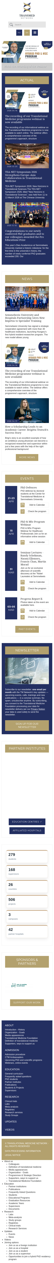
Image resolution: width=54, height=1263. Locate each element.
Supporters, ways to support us (20, 1043)
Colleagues (14, 1164)
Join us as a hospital (18, 1248)
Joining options (11, 1242)
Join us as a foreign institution (23, 1245)
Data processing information (23, 1151)
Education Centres (27, 822)
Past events (27, 629)
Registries (10, 1109)
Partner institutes (13, 1082)
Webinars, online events (16, 1063)
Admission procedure (15, 1054)
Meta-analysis (11, 1107)
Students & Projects (14, 1088)
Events (12, 1234)
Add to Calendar (37, 505)
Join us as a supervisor (20, 1253)
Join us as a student (18, 1251)
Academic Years (16, 1203)
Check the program (37, 511)
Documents (14, 1209)
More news (27, 457)
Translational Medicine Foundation (21, 1038)
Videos (10, 1129)
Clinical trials (11, 1101)
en (27, 33)
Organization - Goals (15, 1032)
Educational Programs (19, 1198)
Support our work (27, 1002)
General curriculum (14, 1074)
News (11, 1237)
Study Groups (11, 1115)
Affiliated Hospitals (27, 830)
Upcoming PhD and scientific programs (23, 1060)
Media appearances (14, 1035)
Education (9, 1184)
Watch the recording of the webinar (25, 66)
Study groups (15, 1220)
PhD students (11, 1079)
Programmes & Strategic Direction (25, 1175)
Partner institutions (17, 1186)
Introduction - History (15, 1029)
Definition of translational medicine (21, 1041)
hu (19, 33)
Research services (14, 1112)
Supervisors (10, 1090)
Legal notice (13, 1155)
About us (8, 1161)
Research (8, 1211)
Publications (11, 1085)
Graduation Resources (19, 1200)
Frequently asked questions (18, 1076)
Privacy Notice (38, 709)
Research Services (18, 1228)
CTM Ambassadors (14, 1057)
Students (13, 1195)
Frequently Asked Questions (22, 1192)
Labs (7, 1104)
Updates (11, 1121)
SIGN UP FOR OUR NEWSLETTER (27, 725)
